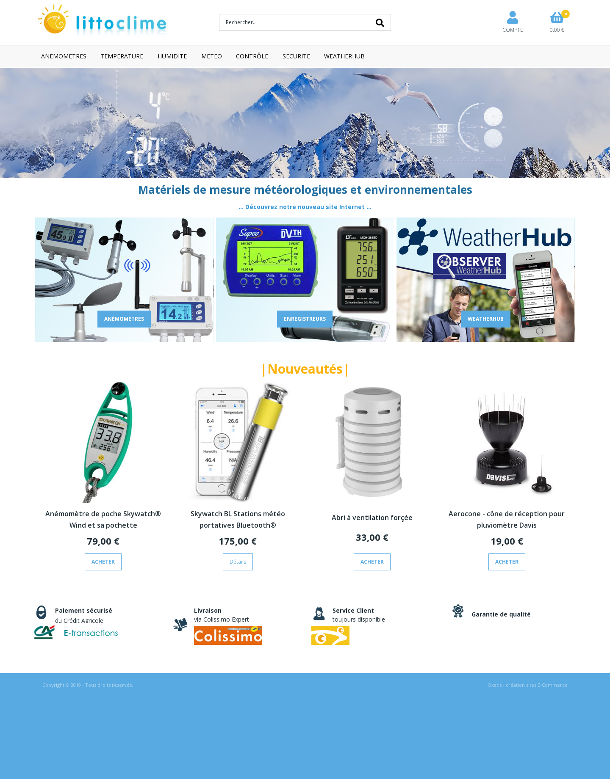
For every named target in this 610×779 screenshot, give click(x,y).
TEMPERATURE (121, 56)
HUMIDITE (172, 56)
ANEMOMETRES (63, 56)
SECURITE (296, 56)
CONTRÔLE (252, 56)
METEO (211, 56)
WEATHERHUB (344, 56)
